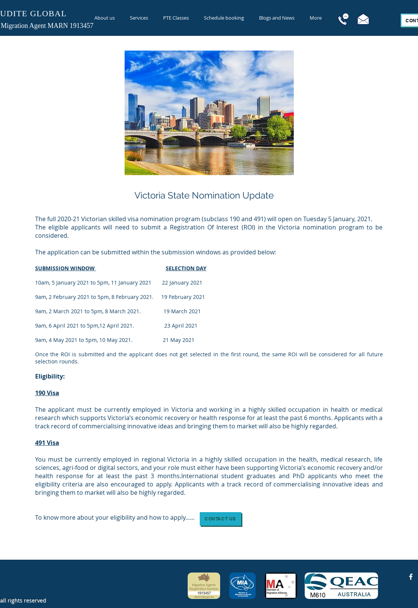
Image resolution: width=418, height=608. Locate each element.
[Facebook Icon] (411, 577)
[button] (220, 519)
